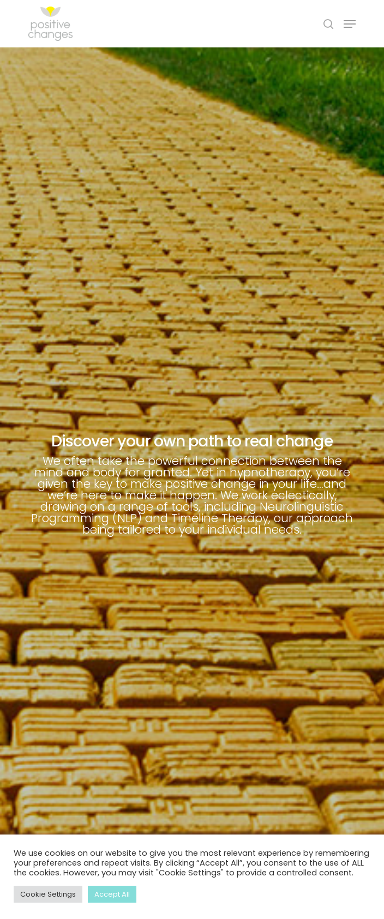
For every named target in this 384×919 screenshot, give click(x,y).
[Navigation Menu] (350, 24)
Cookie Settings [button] (48, 894)
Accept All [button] (112, 894)
